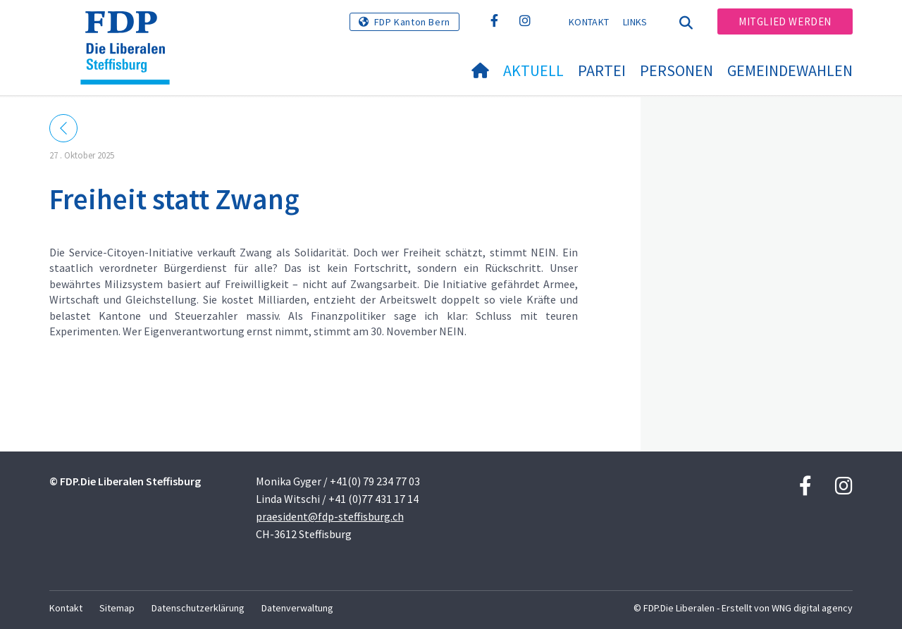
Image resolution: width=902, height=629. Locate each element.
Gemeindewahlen (790, 70)
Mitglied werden (785, 21)
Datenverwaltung (297, 608)
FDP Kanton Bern (412, 21)
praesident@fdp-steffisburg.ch (330, 516)
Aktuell (533, 70)
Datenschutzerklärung (198, 608)
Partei (602, 70)
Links (635, 21)
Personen (676, 70)
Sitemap (117, 608)
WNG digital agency (812, 608)
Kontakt (589, 21)
